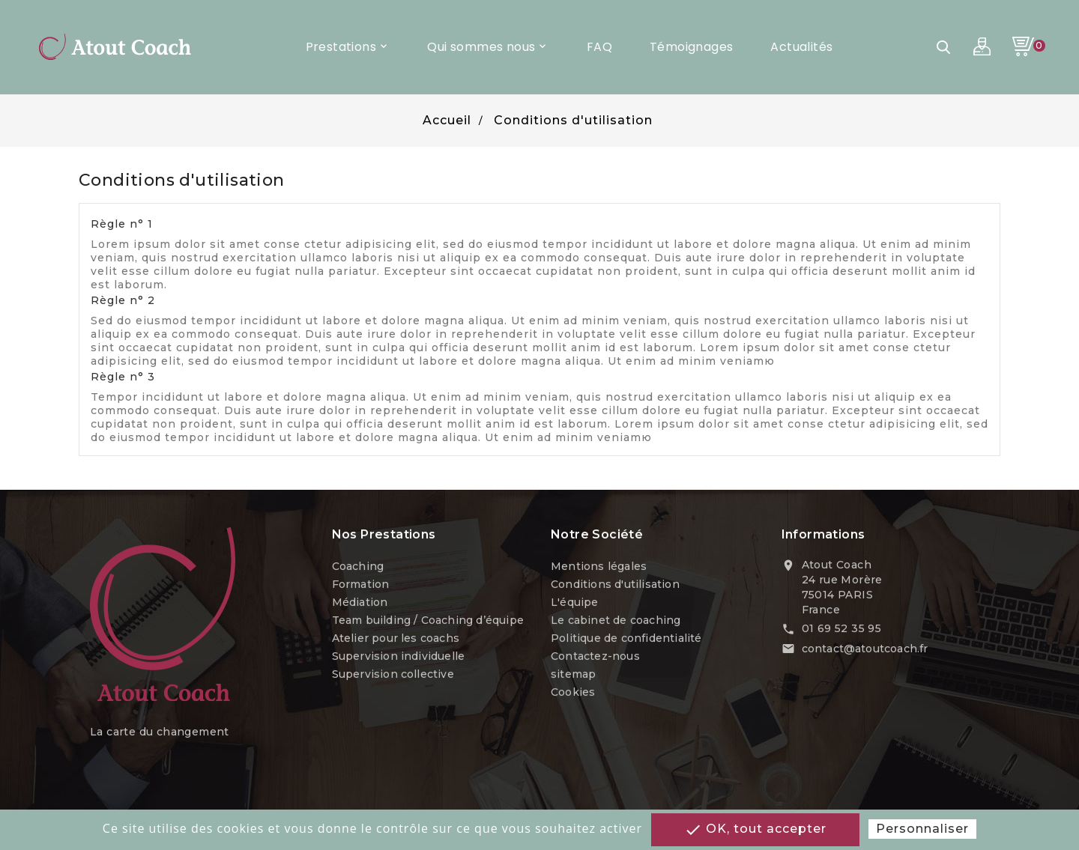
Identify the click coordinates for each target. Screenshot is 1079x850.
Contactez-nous (595, 657)
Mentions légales (599, 567)
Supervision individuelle (398, 657)
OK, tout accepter (755, 830)
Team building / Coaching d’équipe (428, 621)
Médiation (360, 603)
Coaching (358, 567)
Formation (361, 585)
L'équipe (575, 603)
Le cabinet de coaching (615, 621)
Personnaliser (922, 829)
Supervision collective (393, 675)
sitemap (573, 675)
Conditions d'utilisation (615, 585)
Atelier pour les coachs (396, 639)
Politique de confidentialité (626, 639)
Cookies (573, 693)
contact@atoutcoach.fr (865, 651)
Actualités (801, 46)
